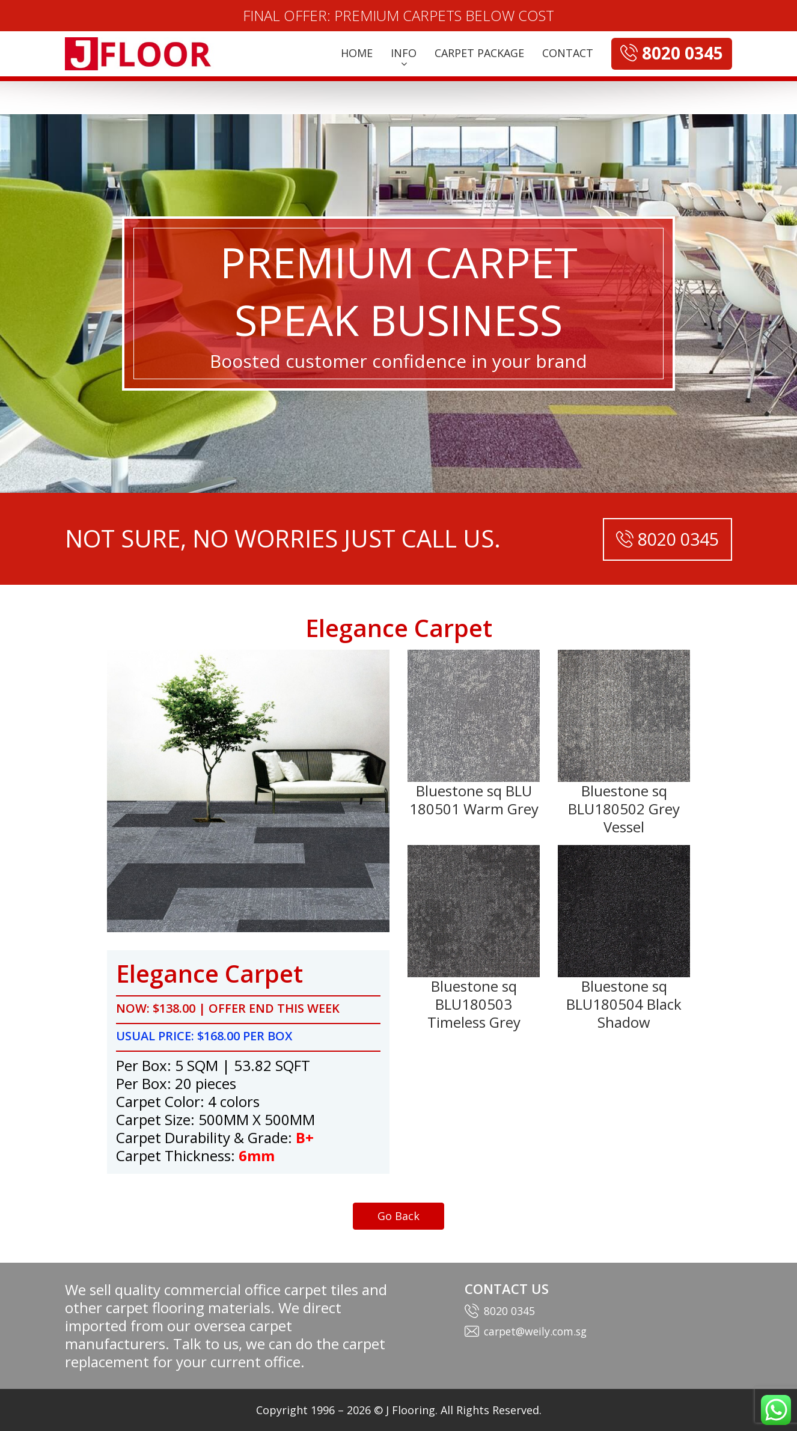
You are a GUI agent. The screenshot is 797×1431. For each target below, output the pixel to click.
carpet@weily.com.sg (538, 1331)
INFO (404, 53)
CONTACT (567, 53)
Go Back (398, 1216)
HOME (357, 53)
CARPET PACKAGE (479, 53)
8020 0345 (509, 1311)
